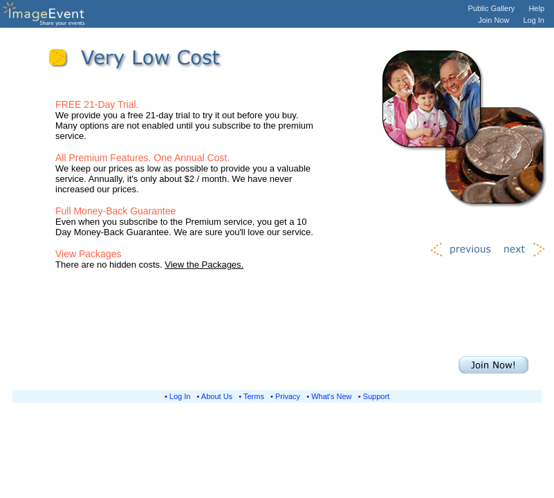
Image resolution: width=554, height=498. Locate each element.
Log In (533, 20)
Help (536, 8)
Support (376, 396)
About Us (216, 396)
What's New (331, 396)
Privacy (287, 396)
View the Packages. (204, 264)
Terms (253, 396)
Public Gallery (491, 8)
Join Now (493, 20)
